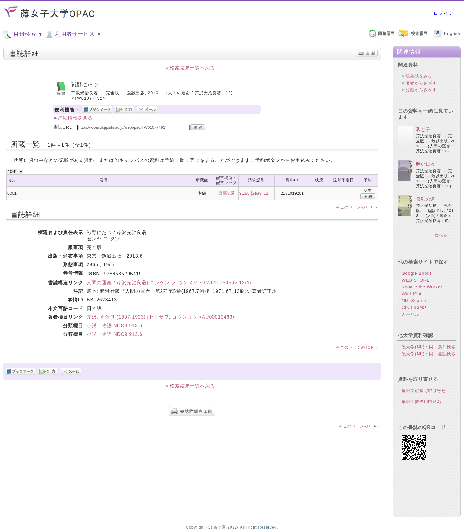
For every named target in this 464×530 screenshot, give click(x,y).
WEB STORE (416, 280)
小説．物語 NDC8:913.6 (115, 325)
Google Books (417, 273)
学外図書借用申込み (422, 401)
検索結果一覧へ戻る (192, 67)
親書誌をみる (419, 76)
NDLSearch (414, 300)
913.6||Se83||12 (253, 193)
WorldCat (412, 293)
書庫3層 (226, 193)
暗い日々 (425, 164)
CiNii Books (414, 307)
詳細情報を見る (75, 117)
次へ (439, 235)
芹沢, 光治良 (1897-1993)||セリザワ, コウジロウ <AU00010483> (161, 317)
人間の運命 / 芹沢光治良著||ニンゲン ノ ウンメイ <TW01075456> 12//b (169, 282)
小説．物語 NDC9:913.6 (115, 334)
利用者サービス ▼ (73, 34)
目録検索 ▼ (22, 34)
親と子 (423, 129)
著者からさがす (421, 83)
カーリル (410, 314)
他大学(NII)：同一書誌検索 (429, 354)
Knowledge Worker (422, 287)
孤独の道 (425, 199)
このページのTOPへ (359, 207)
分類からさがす (421, 89)
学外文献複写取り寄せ (424, 390)
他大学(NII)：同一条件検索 (429, 346)
